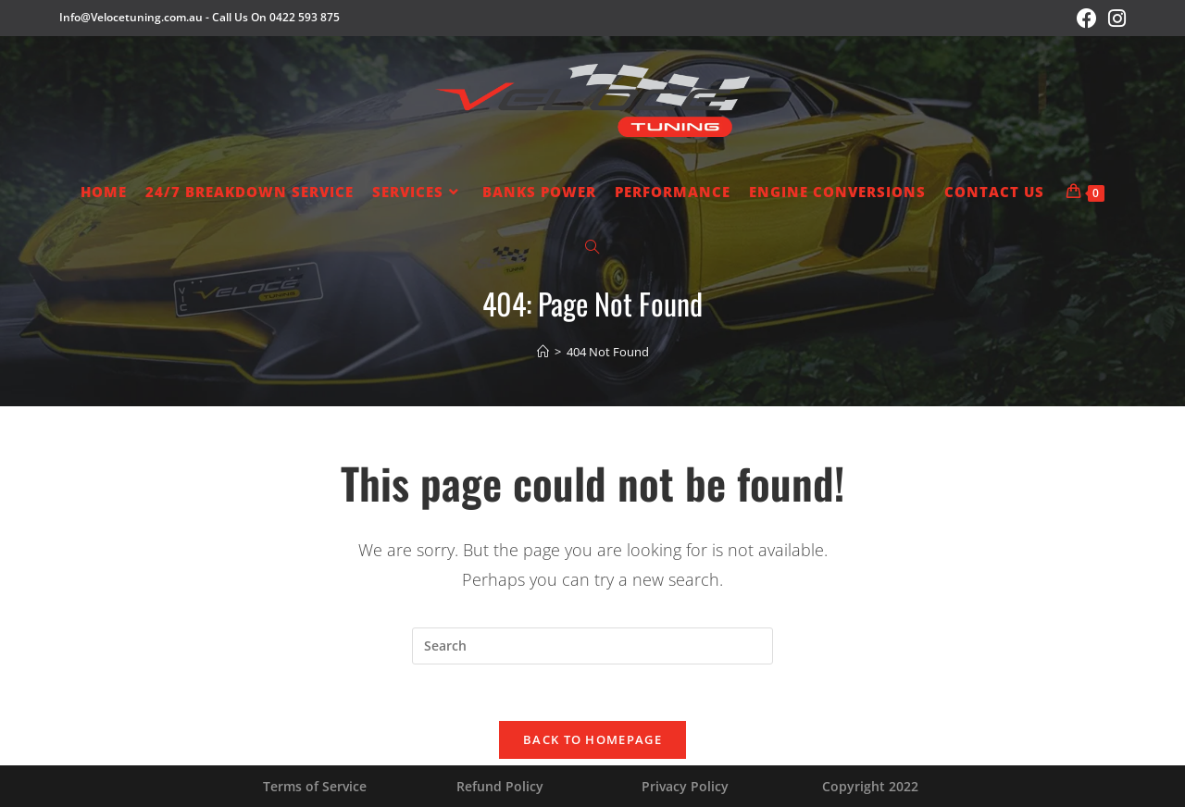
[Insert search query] (592, 645)
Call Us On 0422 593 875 (276, 17)
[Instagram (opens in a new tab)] (1114, 18)
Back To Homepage (592, 739)
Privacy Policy (685, 786)
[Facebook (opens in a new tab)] (1087, 18)
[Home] (543, 351)
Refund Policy (499, 786)
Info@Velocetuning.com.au (131, 17)
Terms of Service (315, 786)
